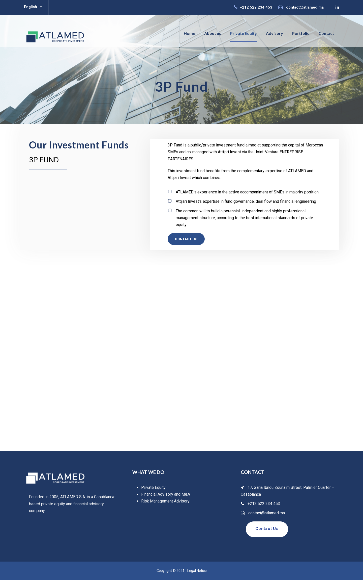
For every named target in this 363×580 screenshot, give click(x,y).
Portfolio (301, 33)
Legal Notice (197, 571)
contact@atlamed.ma (305, 7)
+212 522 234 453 (256, 7)
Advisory (274, 33)
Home (189, 33)
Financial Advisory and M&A (165, 494)
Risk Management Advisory (165, 501)
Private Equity (243, 33)
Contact (326, 33)
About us (212, 33)
